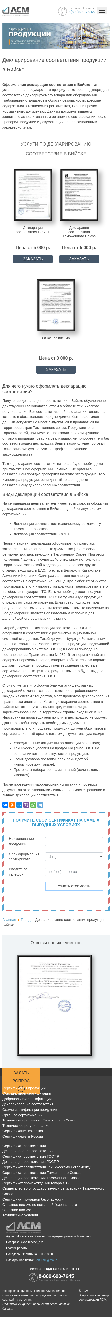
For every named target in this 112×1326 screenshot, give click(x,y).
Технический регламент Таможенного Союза (39, 1120)
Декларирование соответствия (27, 1104)
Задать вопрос (21, 1082)
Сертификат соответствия (24, 1146)
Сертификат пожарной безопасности (33, 1199)
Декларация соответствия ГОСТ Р (30, 1162)
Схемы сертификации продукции (29, 1110)
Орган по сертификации (22, 1115)
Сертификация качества (22, 1131)
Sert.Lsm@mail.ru (46, 1260)
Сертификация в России (22, 1136)
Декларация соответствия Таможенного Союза (41, 1178)
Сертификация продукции (24, 1088)
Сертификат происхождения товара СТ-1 (36, 1183)
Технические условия (20, 1215)
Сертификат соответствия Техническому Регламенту (46, 1167)
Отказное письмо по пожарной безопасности (39, 1205)
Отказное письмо (16, 1210)
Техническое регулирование (25, 1126)
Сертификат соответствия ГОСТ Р (30, 1156)
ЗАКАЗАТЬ (33, 259)
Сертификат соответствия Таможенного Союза (41, 1173)
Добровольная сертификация (27, 1099)
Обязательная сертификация (26, 1093)
